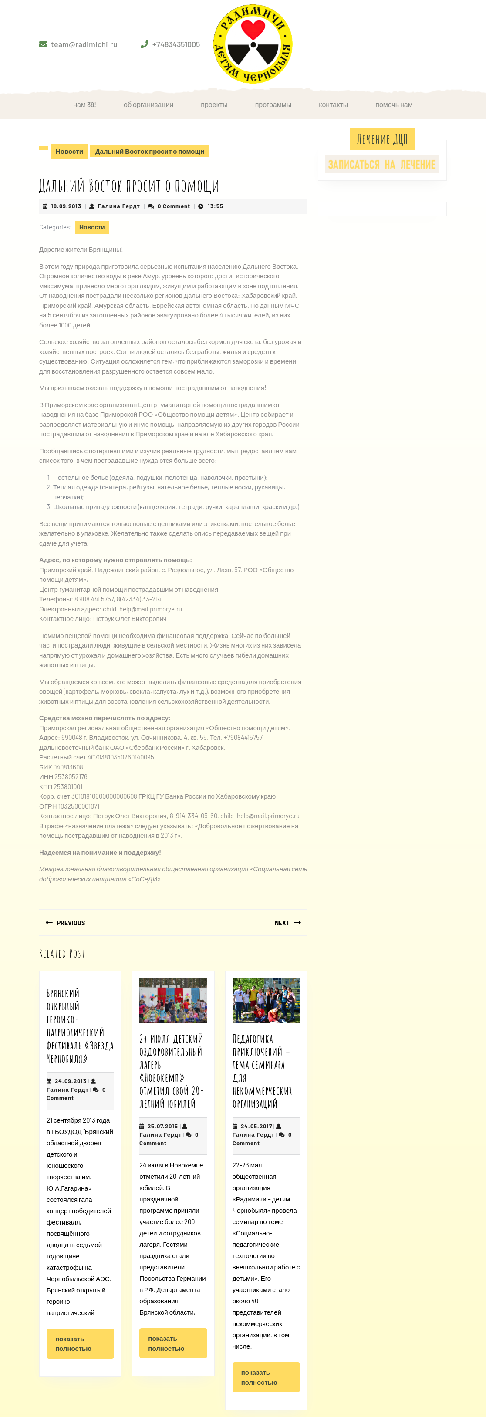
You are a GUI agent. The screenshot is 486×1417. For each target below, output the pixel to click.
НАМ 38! (84, 104)
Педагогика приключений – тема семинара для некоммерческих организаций (262, 1071)
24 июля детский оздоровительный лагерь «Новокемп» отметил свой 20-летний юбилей (171, 1071)
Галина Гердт (119, 205)
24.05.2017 (256, 1126)
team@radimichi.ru (84, 44)
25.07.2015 (163, 1126)
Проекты (214, 104)
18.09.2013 (66, 205)
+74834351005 (176, 44)
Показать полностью (84, 1347)
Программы (273, 104)
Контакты (333, 104)
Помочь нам (394, 104)
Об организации (148, 104)
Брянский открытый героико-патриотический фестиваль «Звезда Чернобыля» (80, 1025)
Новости (69, 151)
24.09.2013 (71, 1080)
